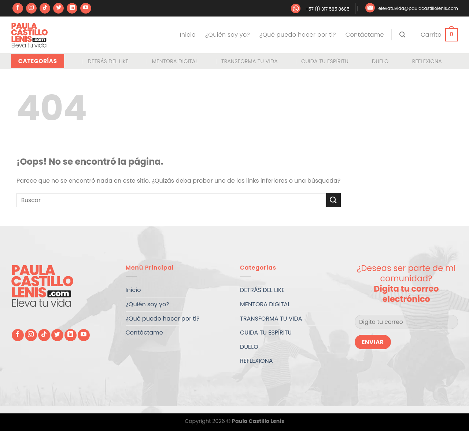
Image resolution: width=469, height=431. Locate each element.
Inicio (188, 34)
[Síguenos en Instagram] (31, 8)
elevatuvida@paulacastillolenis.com (418, 8)
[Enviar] (333, 200)
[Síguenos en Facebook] (17, 8)
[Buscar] (402, 35)
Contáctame (365, 34)
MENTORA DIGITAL (175, 61)
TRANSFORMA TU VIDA (249, 61)
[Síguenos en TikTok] (45, 8)
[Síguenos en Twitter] (58, 8)
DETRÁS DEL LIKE (108, 61)
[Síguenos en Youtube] (85, 8)
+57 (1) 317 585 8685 (327, 9)
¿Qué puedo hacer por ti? (297, 34)
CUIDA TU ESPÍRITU (324, 61)
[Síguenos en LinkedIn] (72, 8)
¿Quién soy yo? (227, 34)
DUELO (380, 61)
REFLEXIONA (427, 61)
